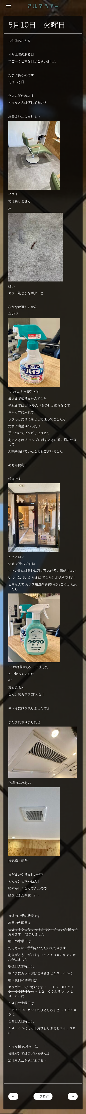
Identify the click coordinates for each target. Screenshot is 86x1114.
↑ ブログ (43, 1096)
